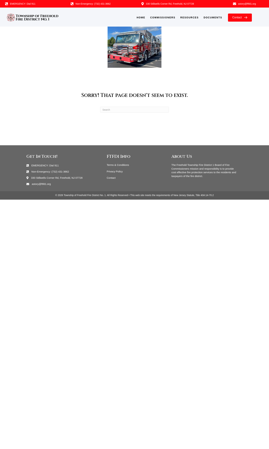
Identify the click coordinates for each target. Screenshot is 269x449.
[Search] (134, 110)
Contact (111, 177)
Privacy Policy (115, 171)
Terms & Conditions (118, 164)
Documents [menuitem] (213, 17)
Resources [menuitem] (189, 17)
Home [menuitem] (141, 17)
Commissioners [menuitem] (163, 17)
